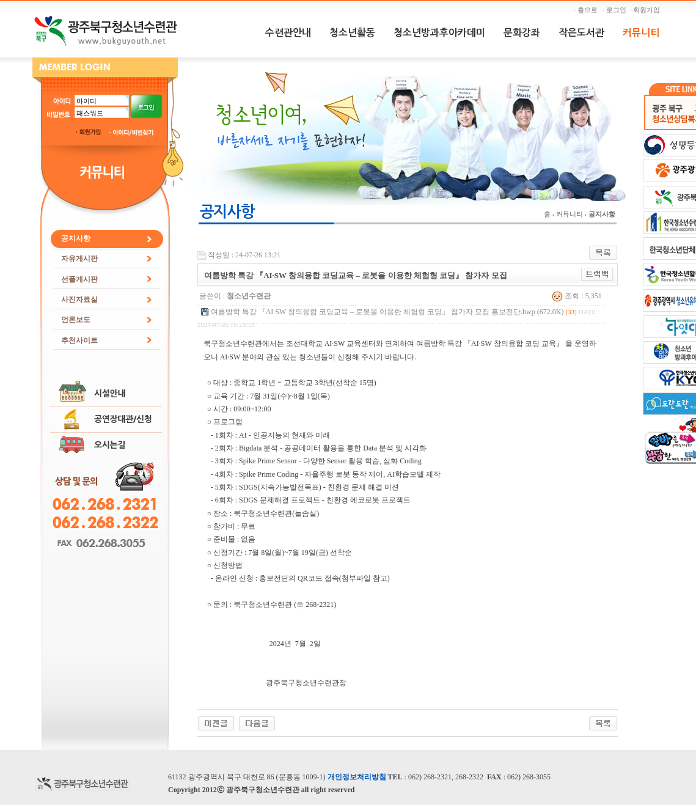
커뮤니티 (641, 32)
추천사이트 (79, 340)
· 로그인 (616, 9)
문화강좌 (522, 32)
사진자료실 (79, 299)
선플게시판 (79, 279)
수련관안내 (288, 32)
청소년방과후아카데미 (439, 32)
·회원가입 (647, 9)
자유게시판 (79, 258)
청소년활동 (352, 32)
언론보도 (75, 319)
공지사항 (75, 238)
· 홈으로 (587, 9)
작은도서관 (581, 32)
